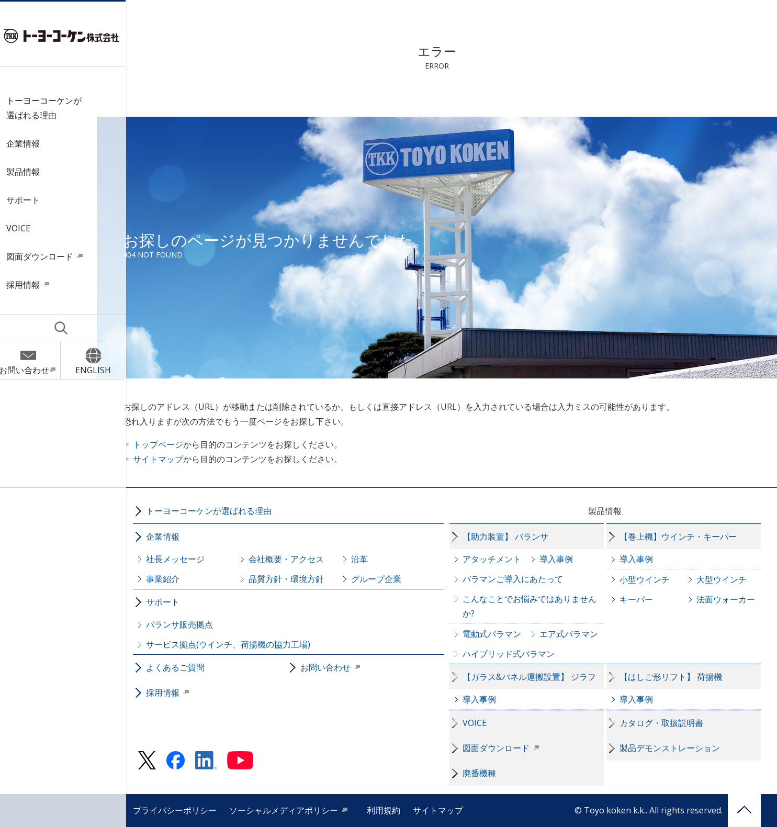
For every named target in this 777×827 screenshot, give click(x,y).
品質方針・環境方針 (293, 579)
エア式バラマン (576, 634)
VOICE (23, 228)
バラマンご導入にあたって (520, 579)
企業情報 (27, 143)
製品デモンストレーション (677, 748)
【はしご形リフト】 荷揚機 (678, 677)
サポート (27, 200)
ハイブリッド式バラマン (516, 654)
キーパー (643, 599)
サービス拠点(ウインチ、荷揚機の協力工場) (235, 644)
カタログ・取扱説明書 (669, 723)
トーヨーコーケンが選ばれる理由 (48, 108)
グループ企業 (383, 579)
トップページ (175, 444)
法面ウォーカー (733, 599)
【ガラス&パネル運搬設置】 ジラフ (536, 677)
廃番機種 (486, 773)
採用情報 (27, 284)
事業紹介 (170, 579)
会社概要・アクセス (293, 559)
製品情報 (27, 171)
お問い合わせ (29, 370)
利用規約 (391, 810)
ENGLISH (98, 370)
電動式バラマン (499, 634)
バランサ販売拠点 (186, 624)
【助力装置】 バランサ (513, 536)
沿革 (366, 559)
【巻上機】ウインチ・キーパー (685, 536)
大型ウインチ (729, 579)
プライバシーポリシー (182, 810)
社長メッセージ (182, 559)
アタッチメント (499, 559)
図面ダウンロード (44, 256)
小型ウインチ (652, 579)
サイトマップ (175, 459)
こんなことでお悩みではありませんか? (537, 606)
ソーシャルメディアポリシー (291, 810)
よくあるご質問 (182, 667)
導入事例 (563, 559)
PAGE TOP (751, 810)
